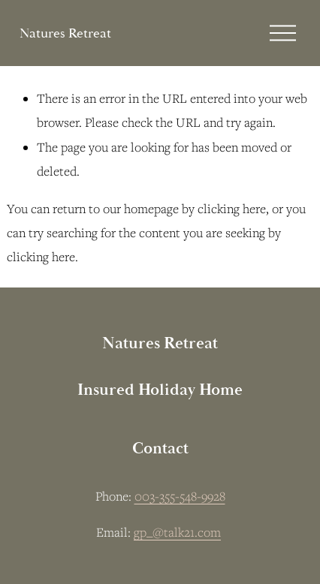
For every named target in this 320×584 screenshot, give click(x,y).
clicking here (232, 208)
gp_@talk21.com (177, 532)
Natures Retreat (65, 33)
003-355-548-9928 (179, 496)
